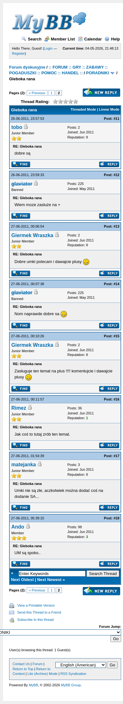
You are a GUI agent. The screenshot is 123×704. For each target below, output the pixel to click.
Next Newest (49, 579)
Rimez (18, 408)
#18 (116, 518)
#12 (116, 175)
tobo (16, 127)
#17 (116, 456)
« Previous (37, 93)
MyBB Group (71, 685)
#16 (116, 399)
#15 (116, 336)
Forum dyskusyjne (27, 67)
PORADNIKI (97, 72)
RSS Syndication (73, 674)
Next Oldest (22, 579)
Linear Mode (109, 109)
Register (18, 53)
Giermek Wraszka (32, 235)
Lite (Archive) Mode (43, 674)
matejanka (23, 464)
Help (112, 39)
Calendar (90, 39)
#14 (116, 284)
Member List (59, 39)
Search (31, 39)
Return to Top (23, 669)
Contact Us (21, 664)
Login (48, 48)
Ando (17, 527)
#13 (116, 226)
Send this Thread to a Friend (39, 612)
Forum (37, 664)
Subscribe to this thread (35, 619)
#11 (116, 118)
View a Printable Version (36, 605)
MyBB (33, 685)
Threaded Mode (83, 109)
